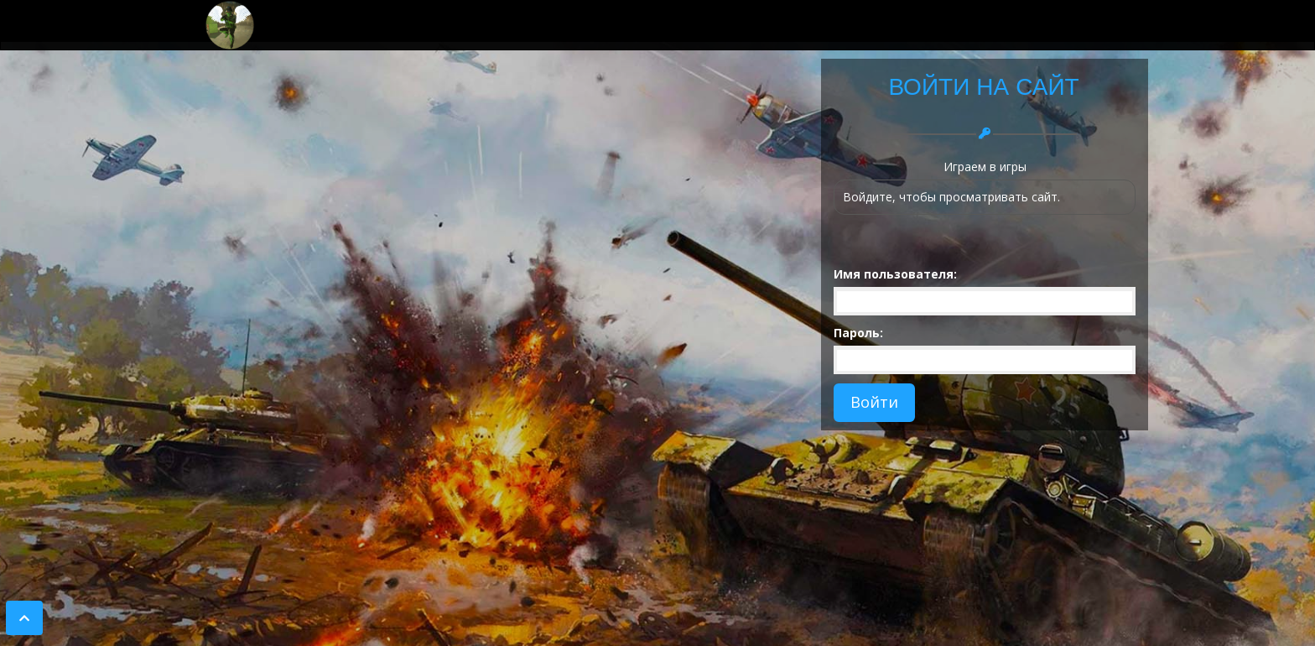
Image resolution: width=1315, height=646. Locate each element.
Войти (874, 402)
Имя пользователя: (895, 274)
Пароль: (858, 333)
